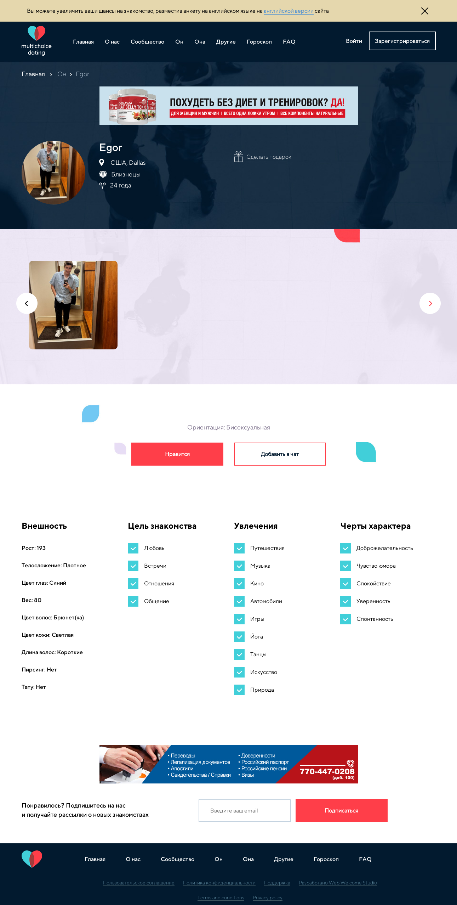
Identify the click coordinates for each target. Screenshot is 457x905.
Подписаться (341, 810)
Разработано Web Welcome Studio (338, 883)
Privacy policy (267, 897)
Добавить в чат (280, 454)
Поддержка (277, 883)
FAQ (289, 41)
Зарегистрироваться (402, 41)
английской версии (289, 10)
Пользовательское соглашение (139, 883)
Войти (354, 41)
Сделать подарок (268, 156)
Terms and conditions (221, 897)
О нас (112, 41)
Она (199, 41)
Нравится (177, 454)
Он (179, 41)
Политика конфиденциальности (219, 883)
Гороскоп (259, 41)
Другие (226, 41)
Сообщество (147, 41)
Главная (83, 41)
